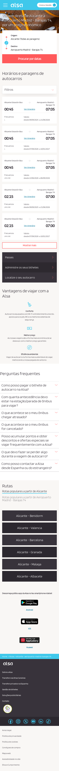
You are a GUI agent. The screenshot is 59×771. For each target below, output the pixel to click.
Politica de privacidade (11, 736)
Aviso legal (6, 730)
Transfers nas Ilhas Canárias (13, 678)
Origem (14, 35)
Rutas (11, 656)
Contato (5, 701)
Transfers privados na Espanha (15, 683)
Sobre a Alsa (7, 672)
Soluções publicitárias (11, 695)
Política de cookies (10, 742)
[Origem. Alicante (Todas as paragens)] (29, 35)
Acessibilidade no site (11, 759)
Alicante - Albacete (29, 576)
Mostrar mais (29, 245)
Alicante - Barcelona (29, 540)
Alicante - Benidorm (29, 515)
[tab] (29, 387)
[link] (5, 42)
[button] (29, 387)
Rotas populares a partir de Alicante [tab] (24, 491)
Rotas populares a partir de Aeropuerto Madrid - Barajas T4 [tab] (26, 499)
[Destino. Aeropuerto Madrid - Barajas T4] (29, 47)
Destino (14, 46)
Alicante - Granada (29, 552)
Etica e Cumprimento (11, 765)
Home (4, 656)
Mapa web (6, 753)
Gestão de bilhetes (10, 689)
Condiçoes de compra (11, 747)
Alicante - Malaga (29, 564)
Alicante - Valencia (29, 527)
